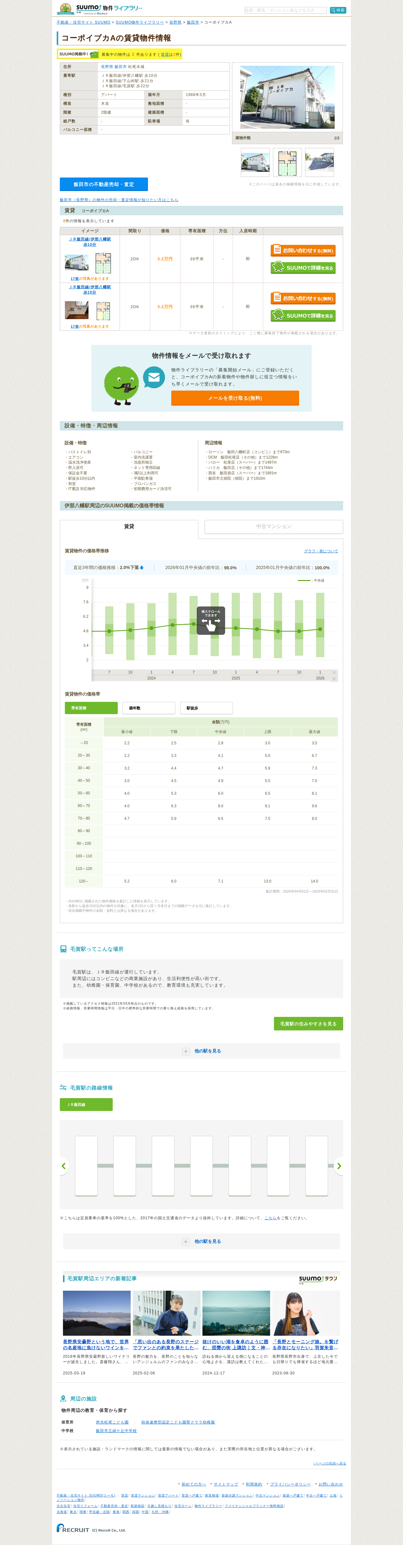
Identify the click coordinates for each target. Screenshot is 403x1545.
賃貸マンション (143, 1495)
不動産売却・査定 (114, 1506)
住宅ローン (183, 1506)
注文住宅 (64, 1506)
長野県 (175, 22)
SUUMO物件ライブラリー (140, 22)
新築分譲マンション (237, 1495)
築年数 (134, 708)
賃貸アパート (168, 1495)
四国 (135, 1512)
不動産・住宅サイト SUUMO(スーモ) (86, 1495)
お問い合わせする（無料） (303, 250)
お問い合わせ (331, 1484)
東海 (116, 1512)
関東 (83, 1512)
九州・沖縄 (160, 1512)
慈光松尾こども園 (112, 1422)
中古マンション (268, 1495)
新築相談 (138, 1506)
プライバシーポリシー (290, 1484)
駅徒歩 (192, 708)
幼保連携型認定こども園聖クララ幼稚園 (178, 1422)
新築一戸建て (293, 1495)
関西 (125, 1512)
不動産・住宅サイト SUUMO (84, 22)
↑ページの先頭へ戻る (329, 1463)
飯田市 (193, 22)
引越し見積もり (159, 1506)
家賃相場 (212, 1495)
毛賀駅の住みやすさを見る (308, 1023)
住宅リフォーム (85, 1506)
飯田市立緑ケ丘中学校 (116, 1431)
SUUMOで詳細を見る (303, 267)
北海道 (62, 1512)
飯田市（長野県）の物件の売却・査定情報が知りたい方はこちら (119, 200)
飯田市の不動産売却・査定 (104, 184)
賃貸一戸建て (192, 1495)
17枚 (75, 278)
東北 (73, 1512)
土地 (333, 1495)
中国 (145, 1512)
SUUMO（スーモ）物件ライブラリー (99, 9)
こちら (270, 1218)
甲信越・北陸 (99, 1512)
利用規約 (254, 1484)
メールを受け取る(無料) (235, 398)
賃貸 (165, 54)
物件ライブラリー (208, 1506)
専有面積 (78, 708)
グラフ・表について (321, 551)
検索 (341, 10)
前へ (64, 1166)
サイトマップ (226, 1484)
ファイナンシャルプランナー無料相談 (254, 1506)
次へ (338, 1166)
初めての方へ (194, 1484)
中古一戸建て (316, 1495)
